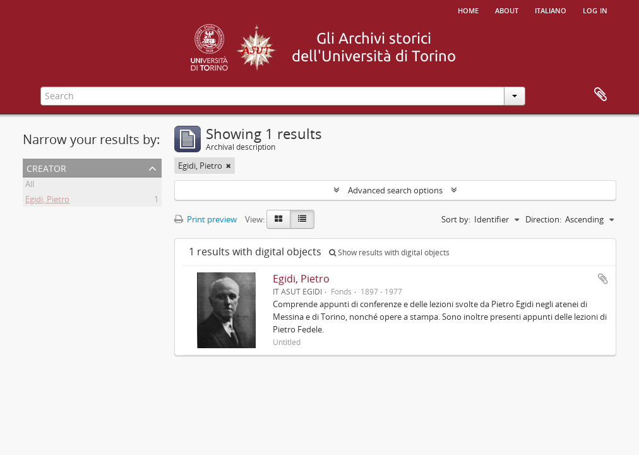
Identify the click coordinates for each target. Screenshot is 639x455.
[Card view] (278, 219)
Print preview (205, 219)
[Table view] (302, 219)
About (506, 9)
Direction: (543, 219)
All (29, 185)
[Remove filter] (228, 165)
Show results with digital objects (389, 252)
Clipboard (600, 95)
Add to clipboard (603, 278)
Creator (46, 167)
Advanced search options (395, 190)
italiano (550, 9)
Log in (595, 9)
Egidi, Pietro (47, 201)
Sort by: (455, 219)
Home (468, 9)
